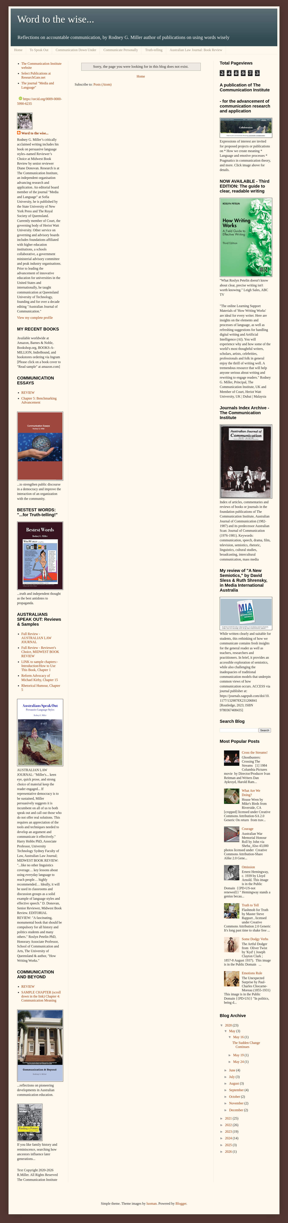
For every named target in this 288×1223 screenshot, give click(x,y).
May (232, 1031)
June (232, 1070)
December (236, 1110)
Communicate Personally (120, 50)
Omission (248, 867)
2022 (229, 1125)
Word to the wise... (55, 19)
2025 (229, 1145)
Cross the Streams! (255, 752)
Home (18, 50)
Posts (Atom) (102, 84)
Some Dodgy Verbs (255, 939)
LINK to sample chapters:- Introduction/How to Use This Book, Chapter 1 (39, 666)
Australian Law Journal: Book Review (196, 50)
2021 (229, 1118)
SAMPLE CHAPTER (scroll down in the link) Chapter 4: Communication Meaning (41, 996)
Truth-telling (153, 50)
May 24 (238, 1061)
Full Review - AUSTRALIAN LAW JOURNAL (36, 638)
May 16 (238, 1037)
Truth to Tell (250, 905)
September (236, 1090)
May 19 (238, 1055)
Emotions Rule (252, 973)
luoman (152, 1203)
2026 (229, 1151)
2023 (229, 1131)
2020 (229, 1025)
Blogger (181, 1203)
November (236, 1103)
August (234, 1083)
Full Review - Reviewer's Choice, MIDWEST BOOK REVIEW (40, 652)
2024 (229, 1138)
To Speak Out (39, 50)
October (235, 1096)
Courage (247, 829)
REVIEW (28, 392)
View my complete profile (35, 317)
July (232, 1077)
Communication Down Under (76, 50)
